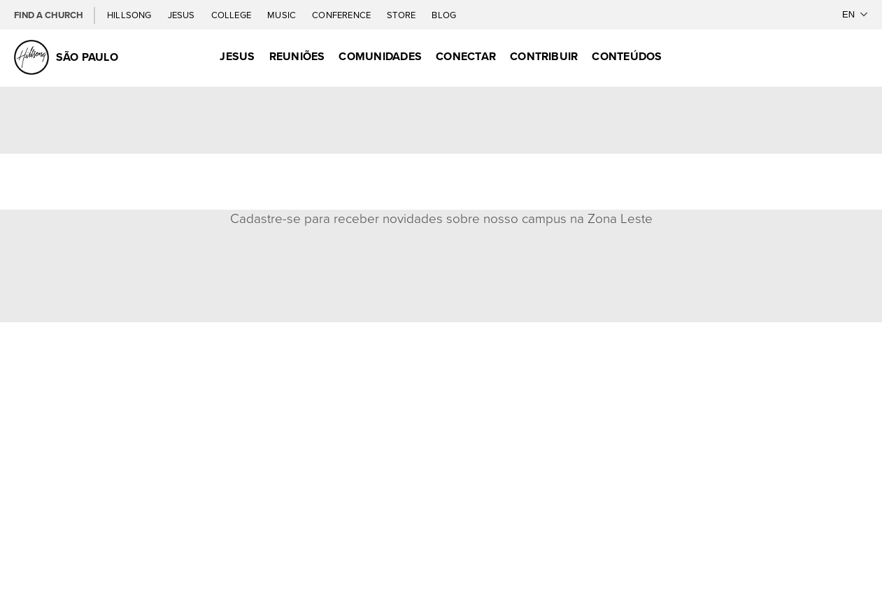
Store (402, 15)
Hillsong (130, 15)
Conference (342, 15)
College (232, 15)
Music (282, 15)
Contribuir (544, 56)
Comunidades (380, 56)
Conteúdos (627, 56)
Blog (444, 15)
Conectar (466, 56)
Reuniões (297, 56)
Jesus (182, 15)
